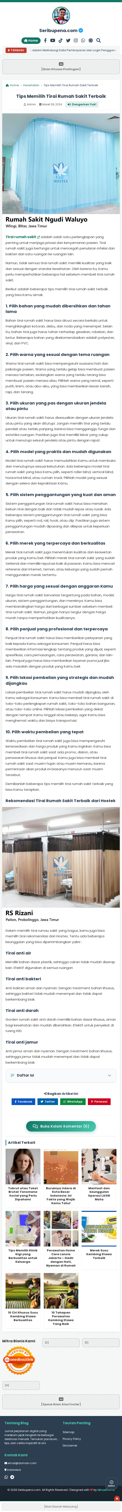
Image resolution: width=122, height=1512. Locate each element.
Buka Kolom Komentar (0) (61, 1126)
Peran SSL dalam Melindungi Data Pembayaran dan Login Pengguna (68, 50)
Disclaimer (70, 1445)
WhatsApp (73, 1101)
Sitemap (68, 1432)
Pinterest (99, 1101)
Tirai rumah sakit (21, 237)
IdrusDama (106, 1490)
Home (31, 40)
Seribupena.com (61, 30)
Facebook (23, 1101)
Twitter (48, 1101)
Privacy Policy (72, 1439)
